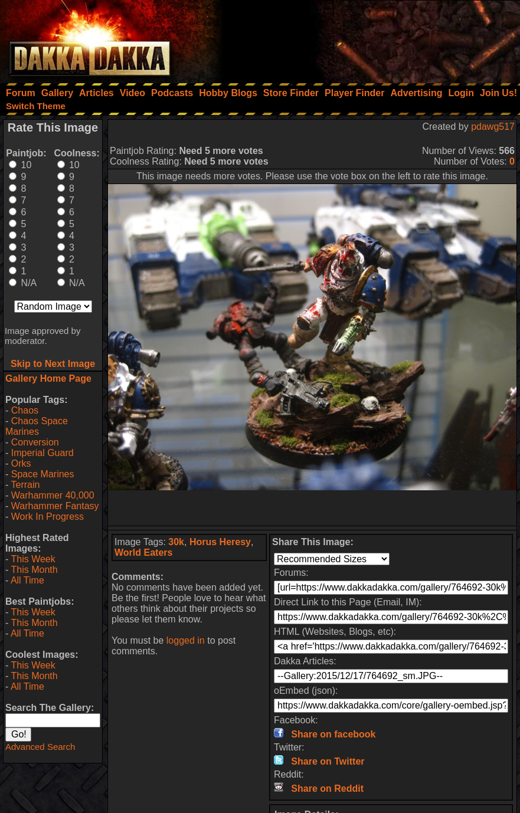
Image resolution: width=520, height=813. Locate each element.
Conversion (35, 442)
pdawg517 (493, 127)
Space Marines (42, 474)
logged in (185, 640)
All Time (27, 580)
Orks (21, 463)
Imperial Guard (42, 453)
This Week (33, 559)
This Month (34, 570)
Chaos (24, 410)
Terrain (25, 485)
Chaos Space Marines (36, 426)
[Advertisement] (361, 38)
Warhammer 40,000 (52, 495)
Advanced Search (40, 747)
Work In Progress (47, 517)
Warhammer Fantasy (55, 506)
